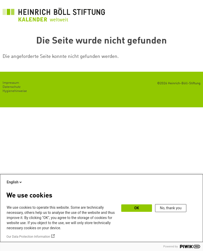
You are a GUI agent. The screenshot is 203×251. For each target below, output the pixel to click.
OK (136, 208)
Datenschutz (12, 87)
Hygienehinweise (15, 91)
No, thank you (171, 208)
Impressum (11, 83)
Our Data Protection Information (28, 236)
